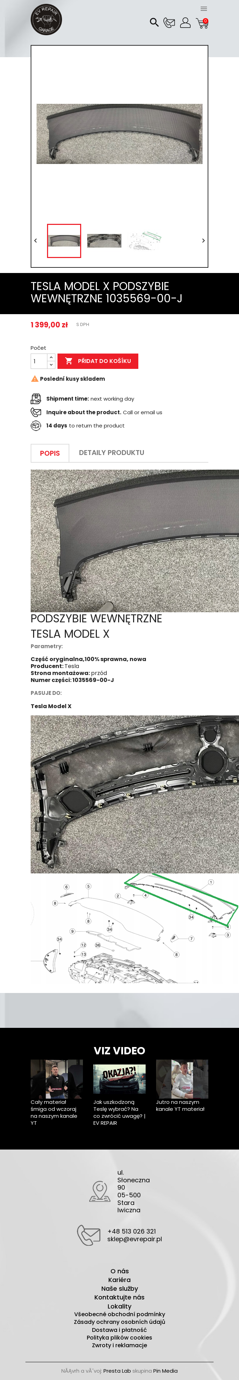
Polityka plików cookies (119, 1338)
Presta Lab (117, 1370)
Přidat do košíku (98, 361)
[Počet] (39, 361)
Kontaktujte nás (119, 1297)
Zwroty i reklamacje (119, 1345)
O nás (119, 1271)
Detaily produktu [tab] (111, 452)
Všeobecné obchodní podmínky (119, 1314)
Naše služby (119, 1288)
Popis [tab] (50, 453)
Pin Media (165, 1370)
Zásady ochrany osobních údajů (119, 1322)
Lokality (119, 1306)
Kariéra (119, 1279)
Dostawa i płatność (119, 1330)
